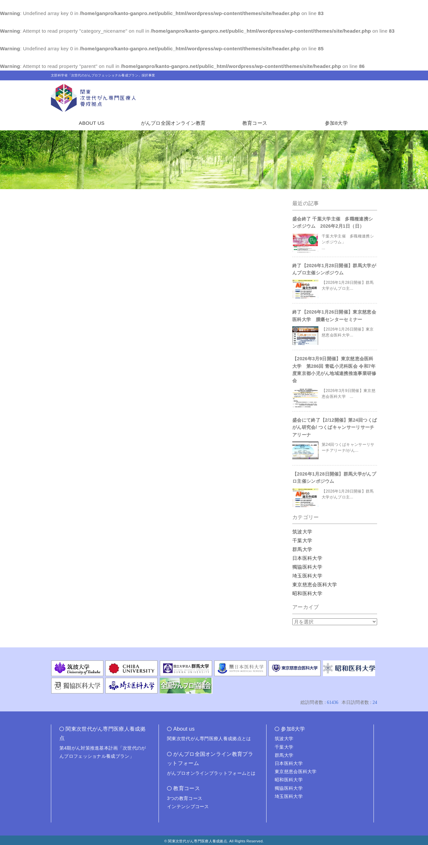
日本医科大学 (307, 558)
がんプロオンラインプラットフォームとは (211, 773)
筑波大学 (302, 531)
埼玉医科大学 (307, 575)
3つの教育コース (184, 798)
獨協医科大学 (307, 567)
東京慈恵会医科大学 (314, 584)
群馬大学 (302, 549)
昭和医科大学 (307, 593)
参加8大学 (336, 123)
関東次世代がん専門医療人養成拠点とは (209, 738)
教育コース (255, 123)
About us (184, 729)
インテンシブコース (188, 806)
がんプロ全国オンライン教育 (173, 123)
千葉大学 (302, 540)
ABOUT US (92, 123)
